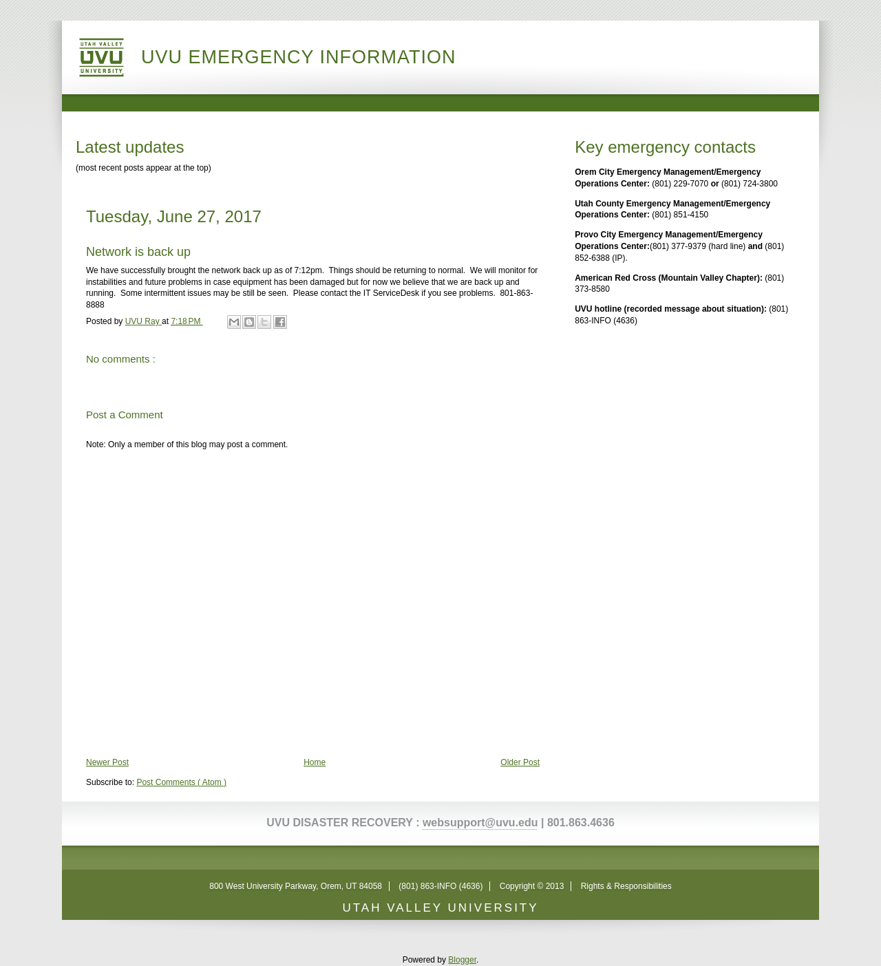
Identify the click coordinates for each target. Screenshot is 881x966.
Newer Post (107, 762)
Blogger (462, 960)
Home (315, 762)
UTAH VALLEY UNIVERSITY (440, 907)
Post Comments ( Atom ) (181, 782)
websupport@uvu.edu (480, 822)
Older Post (520, 762)
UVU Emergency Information (298, 57)
